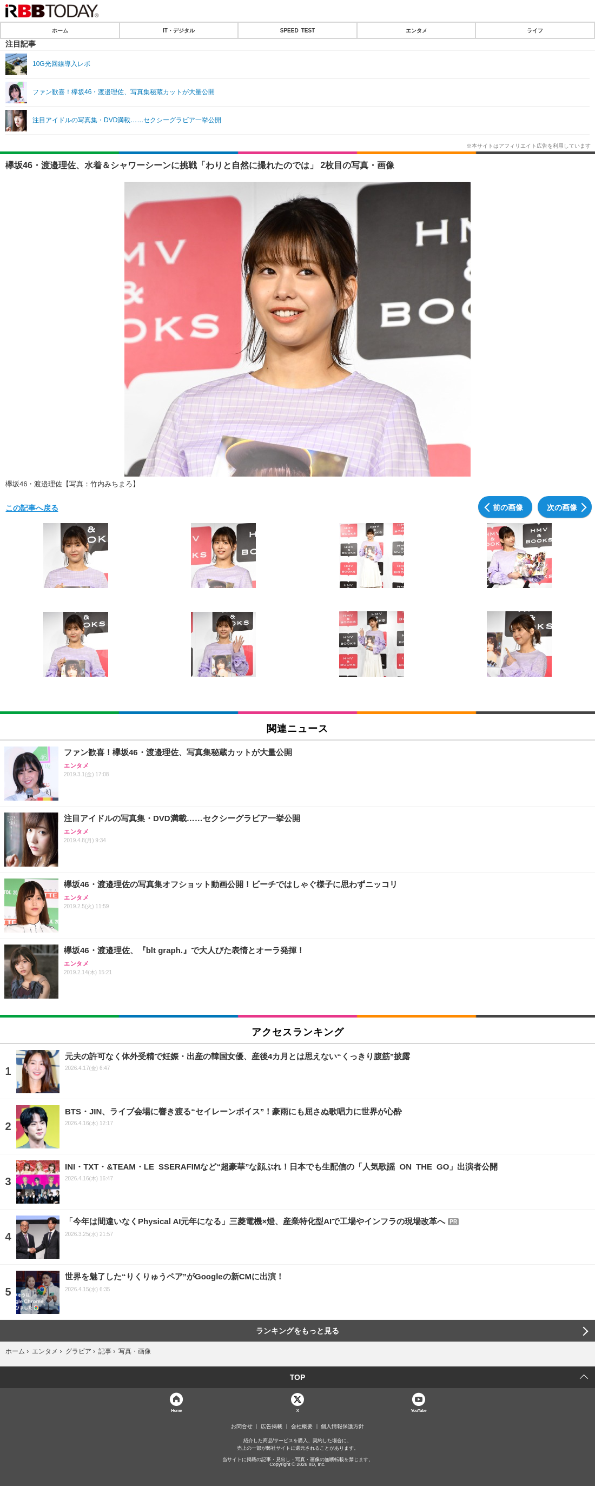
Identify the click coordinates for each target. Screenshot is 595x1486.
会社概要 (302, 1426)
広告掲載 (271, 1426)
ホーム (60, 30)
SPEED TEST (297, 30)
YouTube (419, 1410)
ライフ (535, 30)
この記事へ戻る (31, 507)
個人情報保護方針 (342, 1426)
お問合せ (242, 1426)
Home (176, 1410)
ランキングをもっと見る (297, 1330)
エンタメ (416, 30)
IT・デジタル (179, 30)
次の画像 (562, 507)
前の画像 (508, 507)
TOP (298, 1377)
